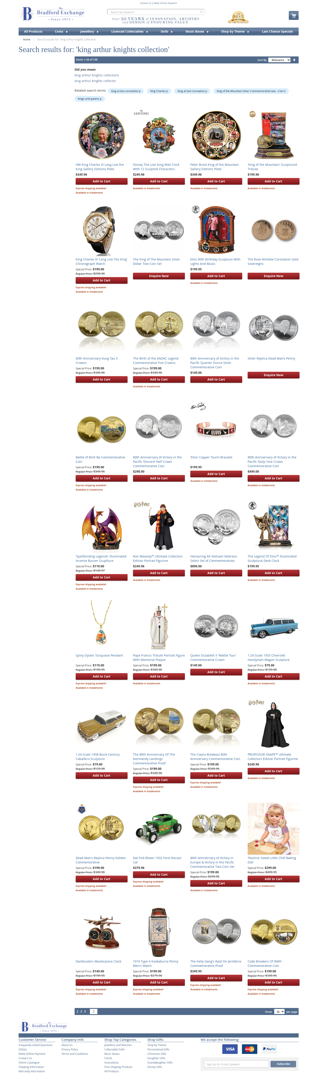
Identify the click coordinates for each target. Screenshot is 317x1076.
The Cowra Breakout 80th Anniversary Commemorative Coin (215, 756)
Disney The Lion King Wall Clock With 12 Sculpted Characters (156, 166)
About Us (67, 1045)
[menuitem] (33, 31)
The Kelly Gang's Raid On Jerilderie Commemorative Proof (215, 963)
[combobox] (156, 12)
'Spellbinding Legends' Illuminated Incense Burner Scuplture (101, 558)
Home (27, 39)
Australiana (111, 1062)
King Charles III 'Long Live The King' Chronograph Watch (101, 261)
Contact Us (145, 3)
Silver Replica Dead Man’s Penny (271, 358)
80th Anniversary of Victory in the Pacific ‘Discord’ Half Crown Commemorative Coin (157, 461)
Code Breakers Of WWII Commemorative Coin (265, 963)
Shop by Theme (156, 1045)
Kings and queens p (90, 98)
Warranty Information (32, 1071)
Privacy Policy (69, 1049)
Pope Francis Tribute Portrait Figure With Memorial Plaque (159, 657)
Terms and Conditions (74, 1053)
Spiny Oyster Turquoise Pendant (99, 655)
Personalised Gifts (158, 1049)
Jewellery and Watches (118, 1045)
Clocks (108, 1058)
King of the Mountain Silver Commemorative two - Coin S (251, 91)
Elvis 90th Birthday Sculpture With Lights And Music (215, 261)
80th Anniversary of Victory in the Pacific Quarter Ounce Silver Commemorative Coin (214, 362)
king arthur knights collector (95, 81)
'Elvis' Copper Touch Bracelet (211, 457)
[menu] (159, 31)
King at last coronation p (192, 91)
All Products (111, 1071)
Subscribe (283, 1064)
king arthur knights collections (97, 75)
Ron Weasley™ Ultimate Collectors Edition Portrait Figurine (158, 558)
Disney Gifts (154, 1067)
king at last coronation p (125, 91)
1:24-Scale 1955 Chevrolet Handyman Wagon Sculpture (269, 657)
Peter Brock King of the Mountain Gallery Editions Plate (214, 166)
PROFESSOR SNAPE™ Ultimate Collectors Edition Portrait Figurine (273, 756)
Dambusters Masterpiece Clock (98, 961)
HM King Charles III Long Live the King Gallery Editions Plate (100, 166)
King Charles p (159, 91)
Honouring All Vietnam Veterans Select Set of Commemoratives (213, 558)
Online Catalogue (29, 1062)
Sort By (261, 60)
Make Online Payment (165, 3)
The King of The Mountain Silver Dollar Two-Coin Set (156, 261)
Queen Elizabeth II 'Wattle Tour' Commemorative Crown (213, 657)
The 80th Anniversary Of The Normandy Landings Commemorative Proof (154, 758)
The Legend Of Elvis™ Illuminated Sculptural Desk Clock (272, 558)
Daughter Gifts (156, 1058)
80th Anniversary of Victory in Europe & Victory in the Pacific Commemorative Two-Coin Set (212, 862)
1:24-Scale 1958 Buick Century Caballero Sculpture (98, 756)
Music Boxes (112, 1053)
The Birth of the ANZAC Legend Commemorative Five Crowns (156, 360)
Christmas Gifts (156, 1053)
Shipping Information (31, 1067)
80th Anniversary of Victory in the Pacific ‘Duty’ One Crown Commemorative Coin (272, 461)
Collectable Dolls (114, 1049)
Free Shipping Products (118, 1067)
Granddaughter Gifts (160, 1062)
